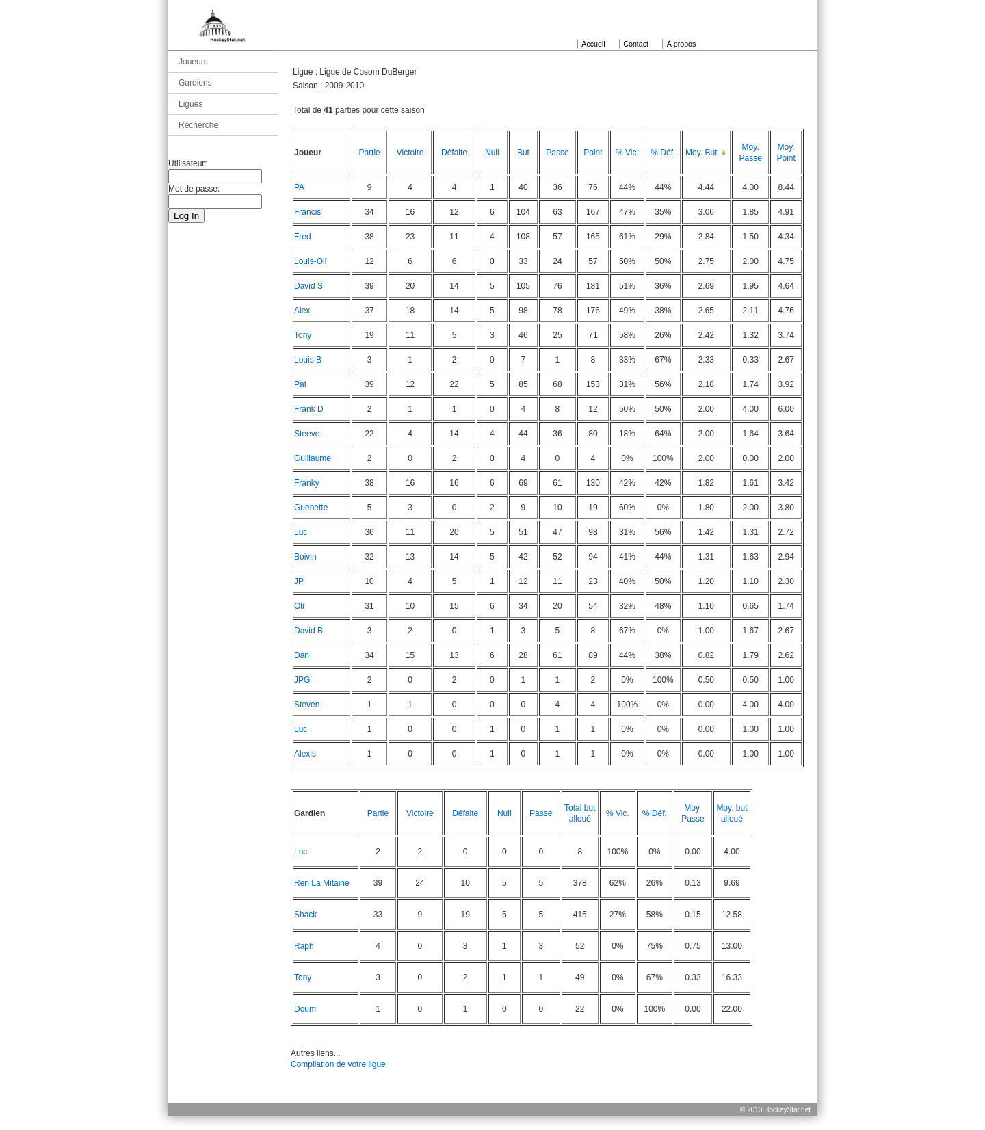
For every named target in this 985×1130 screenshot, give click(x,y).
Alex (302, 310)
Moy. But (701, 152)
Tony (302, 335)
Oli (299, 606)
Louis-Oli (310, 261)
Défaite (454, 152)
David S (308, 286)
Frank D (309, 409)
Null (492, 152)
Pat (300, 384)
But (523, 152)
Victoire (410, 152)
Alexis (305, 754)
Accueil (593, 44)
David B (308, 630)
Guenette (311, 507)
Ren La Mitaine (322, 883)
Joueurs (193, 61)
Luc (300, 532)
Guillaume (312, 458)
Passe (557, 152)
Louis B (307, 360)
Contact (635, 44)
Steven (306, 704)
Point (592, 152)
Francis (307, 212)
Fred (302, 236)
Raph (304, 946)
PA (299, 187)
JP (299, 581)
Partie (369, 152)
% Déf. (663, 152)
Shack (305, 914)
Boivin (305, 557)
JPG (302, 680)
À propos (681, 44)
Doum (305, 1009)
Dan (301, 655)
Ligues (190, 104)
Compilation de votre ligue (338, 1064)
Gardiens (195, 83)
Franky (306, 483)
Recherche (198, 125)
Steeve (306, 433)
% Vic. (627, 152)
